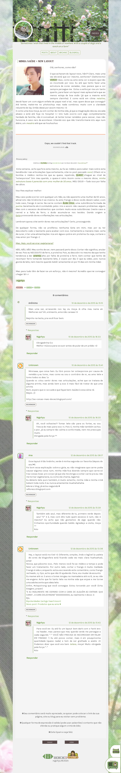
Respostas (33, 330)
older (71, 742)
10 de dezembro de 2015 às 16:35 (85, 417)
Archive (63, 52)
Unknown (33, 365)
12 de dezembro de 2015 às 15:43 (85, 622)
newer (49, 742)
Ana (30, 455)
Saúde (29, 288)
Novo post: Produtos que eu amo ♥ (43, 604)
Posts (45, 52)
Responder (30, 324)
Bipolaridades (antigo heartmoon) (43, 601)
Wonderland (56, 163)
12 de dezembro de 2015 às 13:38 (87, 548)
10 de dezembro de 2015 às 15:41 (87, 365)
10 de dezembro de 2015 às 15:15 (87, 303)
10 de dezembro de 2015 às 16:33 (85, 336)
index (95, 33)
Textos (37, 288)
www (89, 172)
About (53, 52)
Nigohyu (40, 336)
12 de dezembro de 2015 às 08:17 (87, 455)
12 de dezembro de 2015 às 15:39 (85, 507)
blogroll (74, 52)
